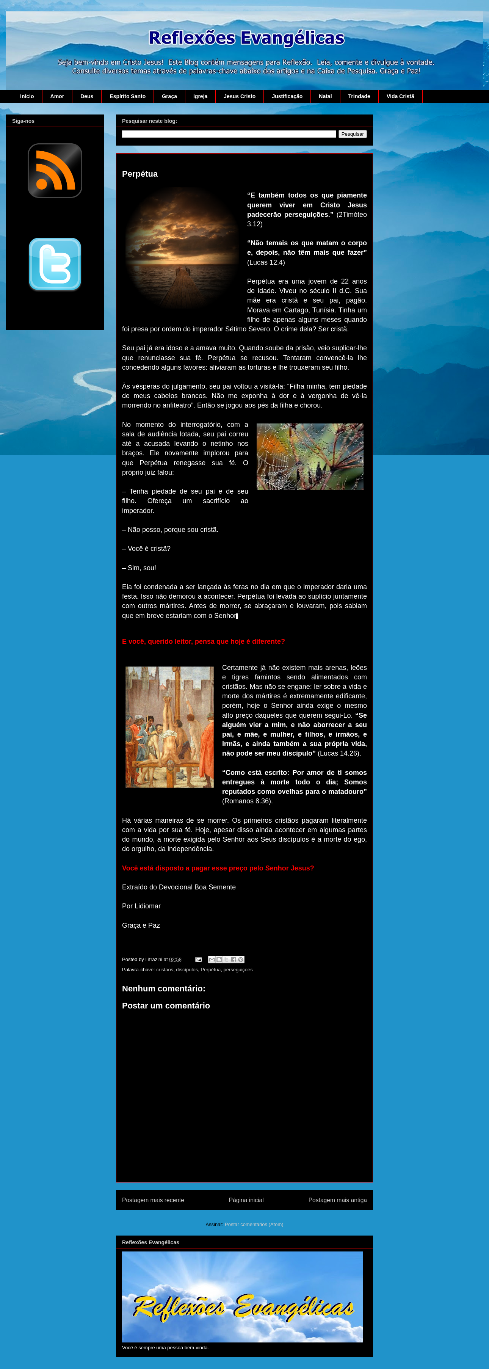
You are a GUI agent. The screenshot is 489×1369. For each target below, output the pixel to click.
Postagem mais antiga (338, 1200)
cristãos (164, 969)
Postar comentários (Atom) (254, 1224)
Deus (86, 96)
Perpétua (211, 969)
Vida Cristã (400, 96)
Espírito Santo (128, 96)
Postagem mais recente (153, 1200)
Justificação (287, 96)
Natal (325, 96)
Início (27, 96)
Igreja (200, 96)
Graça (169, 96)
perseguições (237, 969)
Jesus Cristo (239, 96)
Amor (57, 96)
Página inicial (246, 1200)
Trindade (359, 96)
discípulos (187, 969)
